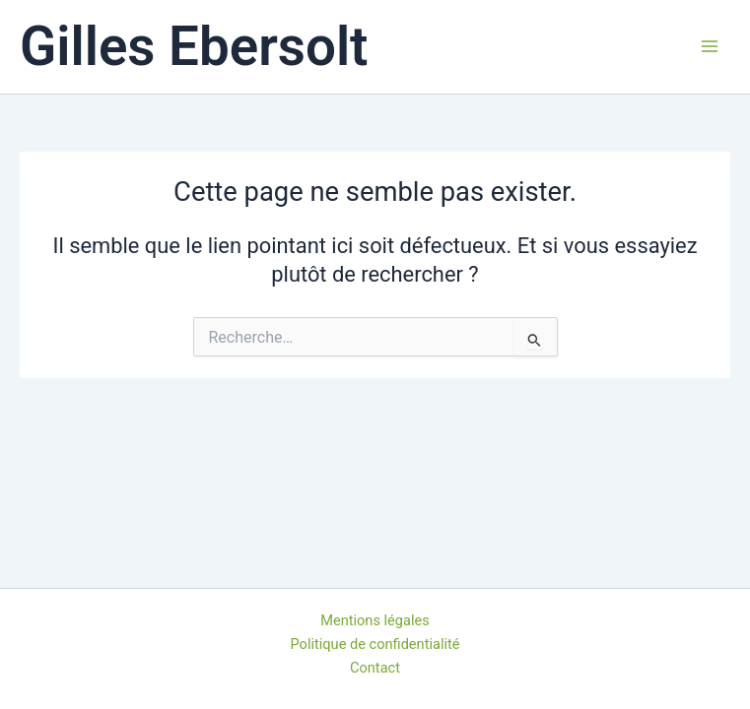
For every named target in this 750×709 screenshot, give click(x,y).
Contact (375, 668)
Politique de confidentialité (375, 644)
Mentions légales (375, 620)
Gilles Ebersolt (194, 46)
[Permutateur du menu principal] (709, 46)
